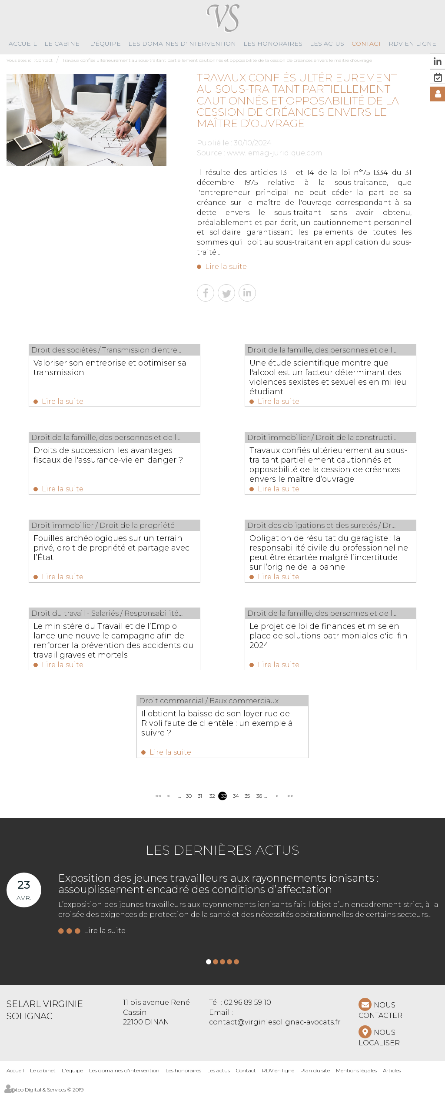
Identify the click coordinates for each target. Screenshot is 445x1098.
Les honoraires (272, 43)
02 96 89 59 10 (247, 1007)
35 (247, 800)
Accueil (23, 43)
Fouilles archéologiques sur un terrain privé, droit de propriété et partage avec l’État (106, 549)
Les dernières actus (222, 855)
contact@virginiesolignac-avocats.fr (275, 1027)
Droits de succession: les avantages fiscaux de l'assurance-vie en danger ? (112, 461)
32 (212, 800)
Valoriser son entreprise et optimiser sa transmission (112, 367)
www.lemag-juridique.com (274, 153)
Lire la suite (226, 266)
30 (189, 800)
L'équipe (105, 43)
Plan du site (315, 1075)
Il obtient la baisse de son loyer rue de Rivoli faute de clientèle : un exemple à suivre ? (217, 727)
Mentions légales (356, 1075)
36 (259, 800)
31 (200, 800)
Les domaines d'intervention (182, 43)
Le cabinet (63, 43)
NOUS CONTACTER (380, 1015)
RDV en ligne (412, 43)
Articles (392, 1075)
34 (236, 800)
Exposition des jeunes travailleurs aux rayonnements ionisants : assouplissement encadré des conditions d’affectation (218, 888)
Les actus (327, 43)
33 (223, 800)
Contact (366, 43)
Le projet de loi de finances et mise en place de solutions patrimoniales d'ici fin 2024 (327, 638)
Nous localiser (379, 1042)
